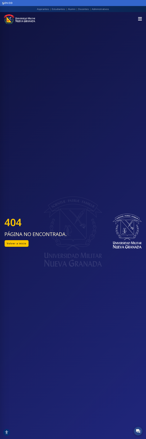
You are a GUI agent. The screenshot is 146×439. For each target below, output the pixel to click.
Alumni (71, 9)
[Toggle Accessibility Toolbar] (6, 432)
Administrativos (100, 9)
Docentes (83, 9)
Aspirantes (43, 9)
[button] (140, 19)
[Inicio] (19, 19)
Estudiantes (58, 9)
